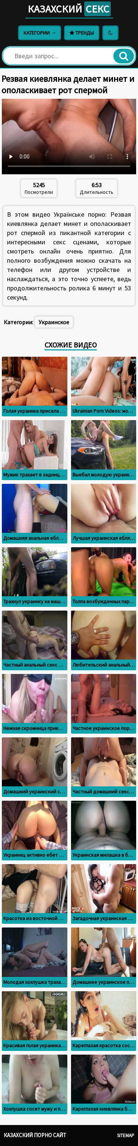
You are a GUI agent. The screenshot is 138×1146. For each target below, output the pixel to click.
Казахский (69, 8)
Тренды (82, 32)
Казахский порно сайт (35, 1135)
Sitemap (125, 1135)
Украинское (54, 322)
